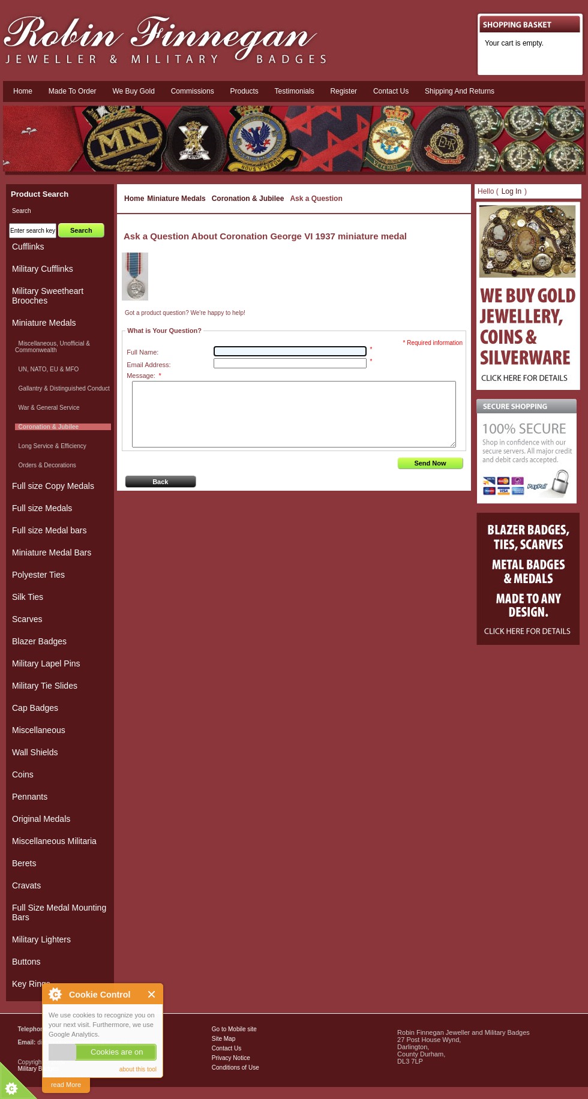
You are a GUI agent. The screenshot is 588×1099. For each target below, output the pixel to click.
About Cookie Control (55, 994)
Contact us (391, 91)
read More (66, 1084)
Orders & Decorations (45, 465)
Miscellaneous (38, 730)
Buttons (26, 961)
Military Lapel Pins (46, 663)
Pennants (29, 796)
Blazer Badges (39, 641)
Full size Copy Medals (53, 486)
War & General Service (47, 407)
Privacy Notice (231, 1058)
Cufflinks (28, 246)
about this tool (138, 1069)
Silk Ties (27, 597)
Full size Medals (42, 508)
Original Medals (41, 819)
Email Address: (148, 364)
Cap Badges (35, 708)
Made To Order (73, 91)
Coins (23, 774)
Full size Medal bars (49, 530)
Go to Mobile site (234, 1029)
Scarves (27, 619)
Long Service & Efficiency (50, 446)
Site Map (223, 1038)
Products (244, 91)
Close (152, 994)
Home (22, 91)
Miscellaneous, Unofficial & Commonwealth (52, 346)
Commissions (192, 91)
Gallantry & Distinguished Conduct (62, 388)
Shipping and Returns (459, 91)
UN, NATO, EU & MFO (47, 369)
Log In (511, 191)
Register (343, 91)
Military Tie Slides (44, 685)
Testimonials (294, 91)
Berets (24, 863)
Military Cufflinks (42, 269)
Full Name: (142, 352)
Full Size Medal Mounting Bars (59, 912)
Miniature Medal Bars (51, 552)
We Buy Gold (133, 91)
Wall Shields (35, 752)
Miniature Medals (176, 198)
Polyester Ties (38, 574)
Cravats (26, 885)
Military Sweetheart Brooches (47, 295)
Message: (144, 375)
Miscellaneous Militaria (54, 841)
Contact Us (226, 1048)
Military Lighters (41, 939)
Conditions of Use (235, 1067)
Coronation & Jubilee (248, 198)
